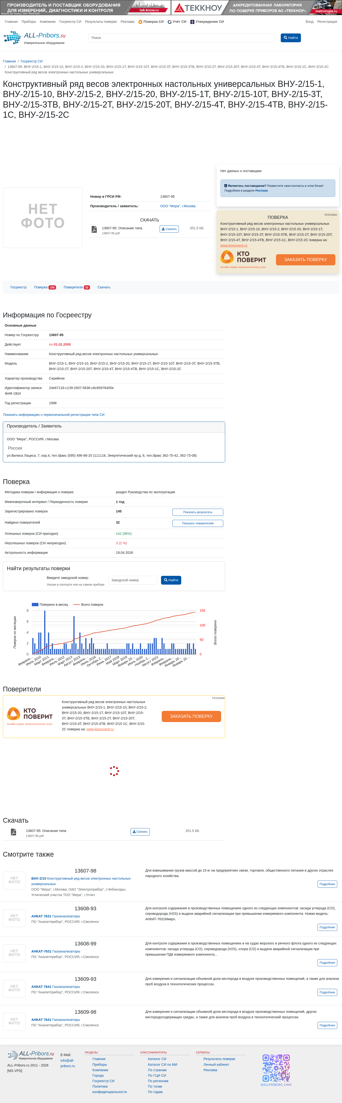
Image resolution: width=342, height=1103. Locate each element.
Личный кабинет (216, 1064)
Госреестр (18, 287)
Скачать (169, 229)
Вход (310, 21)
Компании (48, 21)
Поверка (45, 287)
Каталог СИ (157, 1059)
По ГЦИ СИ (157, 1075)
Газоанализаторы (55, 916)
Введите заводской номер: (68, 578)
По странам (157, 1070)
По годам (155, 1092)
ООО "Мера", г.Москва (178, 206)
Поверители (77, 287)
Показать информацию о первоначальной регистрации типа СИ (53, 415)
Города (98, 1075)
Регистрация (327, 21)
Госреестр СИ (70, 21)
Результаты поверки (101, 21)
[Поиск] (181, 37)
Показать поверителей (198, 523)
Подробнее (327, 884)
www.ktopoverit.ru (233, 245)
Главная (11, 21)
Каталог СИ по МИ (162, 1064)
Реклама (127, 21)
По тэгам (155, 1086)
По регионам (158, 1081)
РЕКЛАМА (330, 214)
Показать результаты (198, 512)
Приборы (29, 21)
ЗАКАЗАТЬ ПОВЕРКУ (305, 259)
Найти (171, 580)
